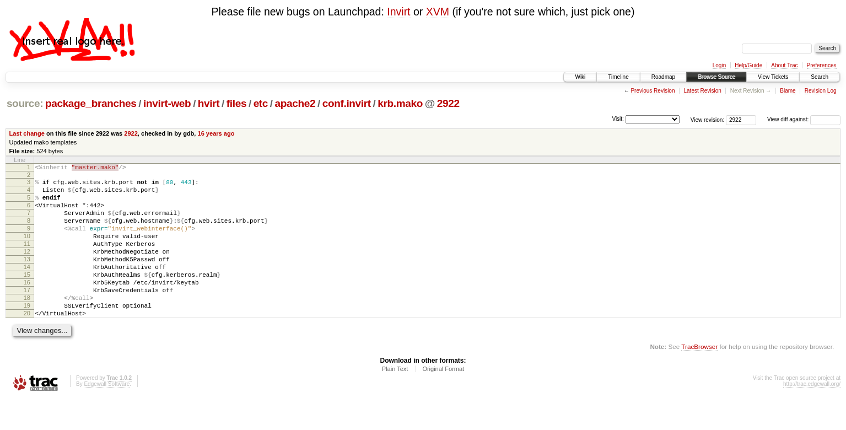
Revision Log (821, 91)
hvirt (208, 103)
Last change (27, 133)
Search (819, 77)
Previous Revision (653, 91)
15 (27, 296)
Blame (787, 91)
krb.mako (400, 103)
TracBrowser (699, 377)
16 (27, 305)
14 (27, 286)
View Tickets (773, 77)
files (236, 103)
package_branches (91, 103)
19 (27, 333)
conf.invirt (346, 103)
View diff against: (803, 119)
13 (27, 277)
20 (27, 343)
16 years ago (216, 133)
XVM (437, 12)
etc (261, 103)
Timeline (618, 77)
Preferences (822, 65)
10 (27, 249)
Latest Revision (702, 91)
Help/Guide (748, 65)
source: (25, 103)
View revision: (708, 119)
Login (719, 65)
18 (27, 324)
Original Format (443, 400)
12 (27, 268)
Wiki (580, 77)
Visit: (618, 119)
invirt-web (167, 103)
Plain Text (395, 400)
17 (27, 314)
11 (27, 258)
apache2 (295, 103)
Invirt (398, 12)
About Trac (784, 65)
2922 (448, 103)
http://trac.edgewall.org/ (811, 415)
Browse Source (716, 77)
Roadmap (663, 77)
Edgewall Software (107, 415)
